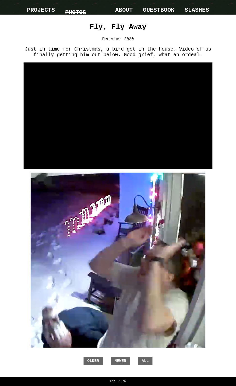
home (101, 7)
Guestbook (159, 10)
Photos (75, 12)
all (145, 361)
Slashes (197, 10)
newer (120, 361)
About (124, 10)
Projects (41, 10)
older (93, 361)
